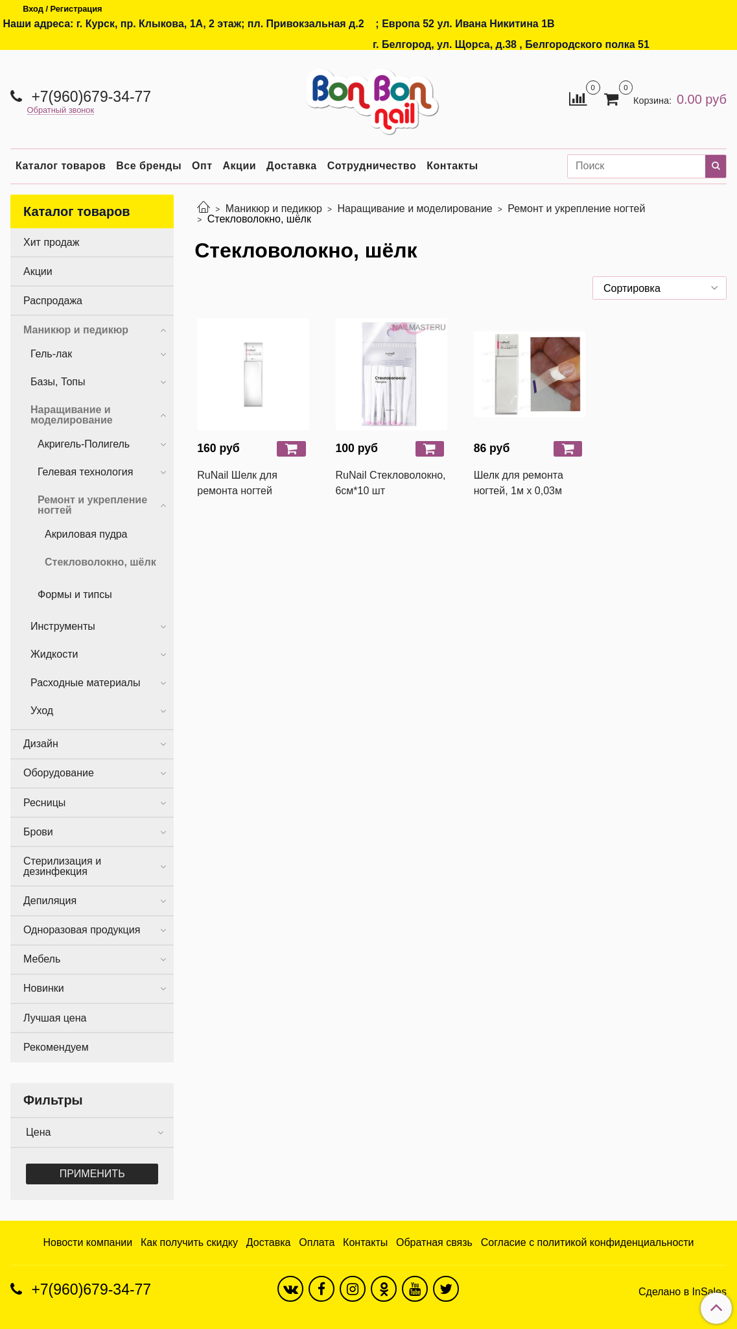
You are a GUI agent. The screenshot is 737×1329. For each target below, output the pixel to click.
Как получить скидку (189, 1242)
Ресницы (44, 802)
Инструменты (62, 626)
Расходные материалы (85, 682)
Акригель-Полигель (84, 443)
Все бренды (148, 165)
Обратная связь (434, 1242)
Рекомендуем (56, 1047)
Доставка (291, 165)
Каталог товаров (61, 165)
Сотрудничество (372, 165)
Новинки (43, 988)
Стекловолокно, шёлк (100, 562)
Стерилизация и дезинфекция (62, 866)
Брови (38, 831)
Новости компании (87, 1242)
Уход (41, 710)
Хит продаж (51, 242)
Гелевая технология (85, 471)
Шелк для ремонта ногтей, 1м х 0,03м (518, 483)
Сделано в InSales (682, 1292)
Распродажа (52, 300)
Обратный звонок (61, 110)
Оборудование (58, 772)
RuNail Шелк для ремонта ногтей (237, 483)
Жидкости (54, 654)
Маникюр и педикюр (274, 208)
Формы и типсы (75, 594)
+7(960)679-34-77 (89, 96)
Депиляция (49, 900)
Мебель (41, 958)
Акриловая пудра (86, 534)
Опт (202, 165)
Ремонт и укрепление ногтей (576, 208)
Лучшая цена (54, 1018)
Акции (240, 165)
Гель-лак (51, 353)
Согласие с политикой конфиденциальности (587, 1242)
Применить (92, 1173)
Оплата (316, 1242)
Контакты (452, 165)
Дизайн (40, 743)
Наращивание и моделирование (414, 208)
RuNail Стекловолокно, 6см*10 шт (390, 483)
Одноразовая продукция (81, 929)
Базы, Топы (58, 381)
